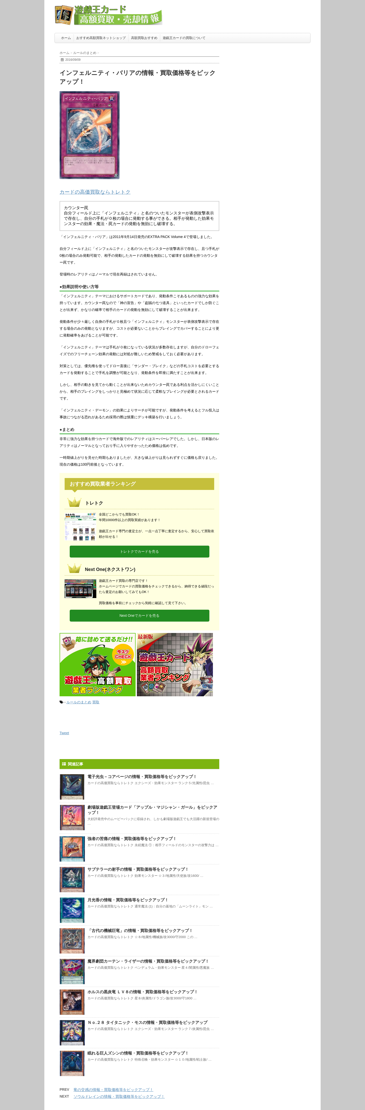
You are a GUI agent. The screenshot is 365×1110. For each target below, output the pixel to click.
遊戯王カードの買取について (184, 38)
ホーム (66, 38)
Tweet (64, 733)
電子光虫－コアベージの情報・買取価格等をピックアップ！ (142, 777)
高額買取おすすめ (144, 38)
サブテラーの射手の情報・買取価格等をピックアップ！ (138, 869)
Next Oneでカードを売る (139, 615)
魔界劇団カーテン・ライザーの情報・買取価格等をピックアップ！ (148, 961)
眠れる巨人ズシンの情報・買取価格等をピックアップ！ (138, 1053)
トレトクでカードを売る (139, 551)
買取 (95, 702)
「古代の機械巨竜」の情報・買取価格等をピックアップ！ (140, 930)
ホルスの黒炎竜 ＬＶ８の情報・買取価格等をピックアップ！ (142, 992)
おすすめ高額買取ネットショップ (101, 38)
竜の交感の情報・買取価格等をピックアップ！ (113, 1089)
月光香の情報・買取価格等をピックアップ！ (128, 900)
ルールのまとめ (78, 702)
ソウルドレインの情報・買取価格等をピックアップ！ (119, 1096)
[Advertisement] (272, 77)
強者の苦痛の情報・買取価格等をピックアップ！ (132, 839)
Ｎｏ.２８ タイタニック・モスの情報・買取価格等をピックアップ (147, 1022)
